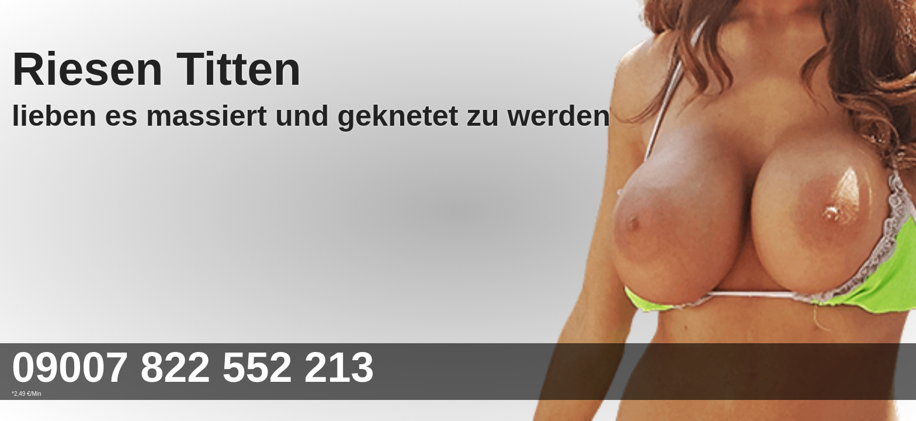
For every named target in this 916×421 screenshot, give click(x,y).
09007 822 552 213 (193, 367)
